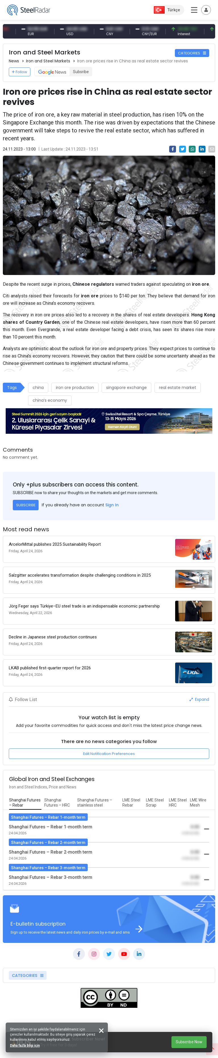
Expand (199, 699)
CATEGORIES (192, 53)
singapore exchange (126, 387)
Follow (19, 72)
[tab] (25, 803)
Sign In (112, 505)
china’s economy (50, 400)
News (14, 61)
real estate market (177, 387)
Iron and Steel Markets (48, 61)
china (38, 387)
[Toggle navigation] (206, 10)
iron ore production (75, 387)
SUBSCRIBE (25, 505)
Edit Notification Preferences (109, 753)
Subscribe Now (189, 1042)
